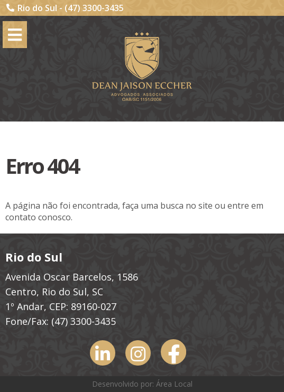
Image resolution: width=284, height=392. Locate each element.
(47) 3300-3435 (94, 8)
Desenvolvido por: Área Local (142, 384)
